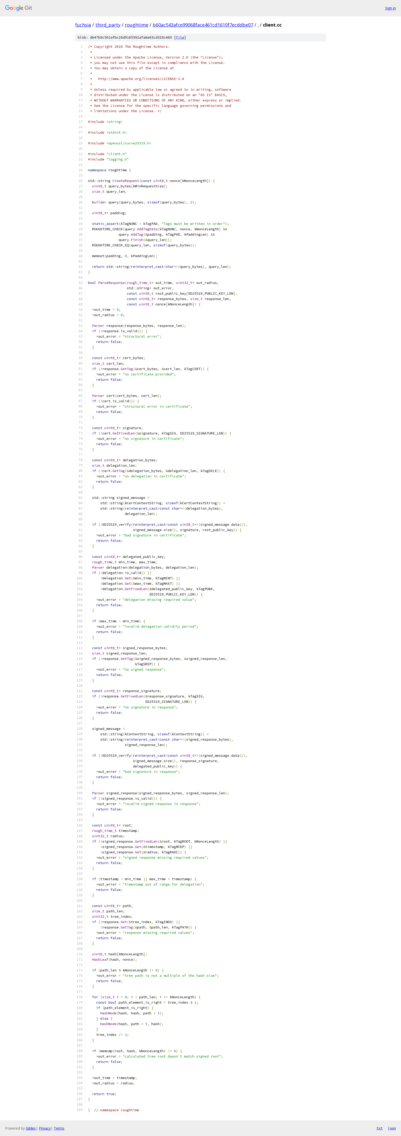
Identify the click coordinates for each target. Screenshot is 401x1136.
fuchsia (83, 25)
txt (379, 1128)
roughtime (136, 25)
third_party (107, 25)
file (180, 37)
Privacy (45, 1128)
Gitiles (31, 1128)
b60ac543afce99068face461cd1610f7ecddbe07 (203, 25)
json (392, 1128)
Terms (59, 1128)
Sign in (390, 8)
